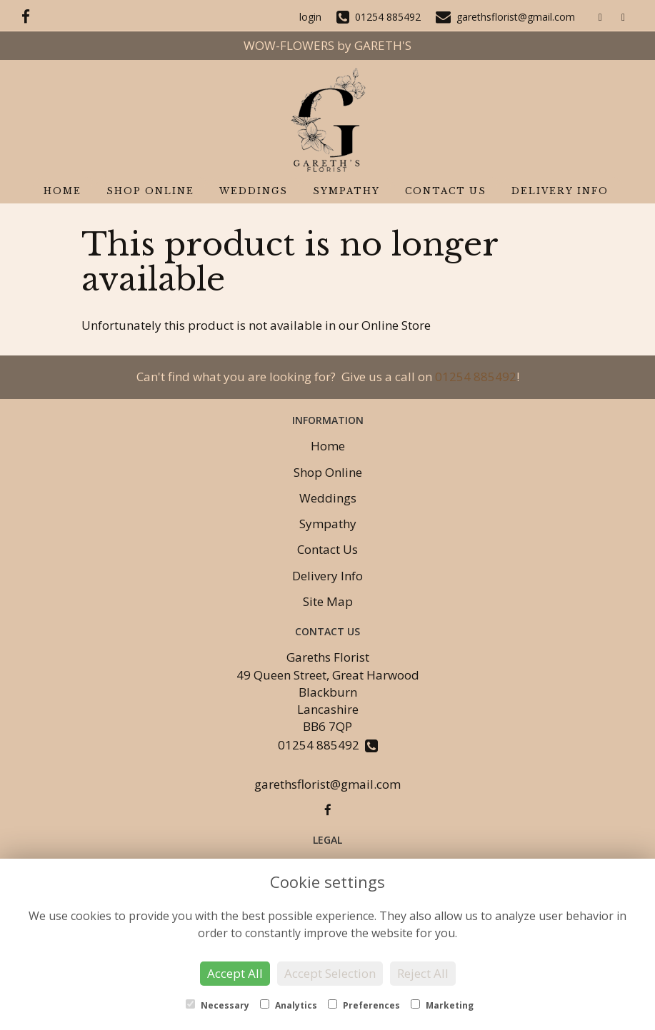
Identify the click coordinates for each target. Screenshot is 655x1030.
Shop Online (150, 191)
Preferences (364, 1005)
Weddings (253, 191)
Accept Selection (330, 973)
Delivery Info (560, 191)
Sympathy (346, 191)
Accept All (235, 973)
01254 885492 (475, 376)
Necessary (217, 1005)
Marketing (442, 1005)
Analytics (288, 1005)
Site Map (328, 601)
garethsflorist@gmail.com (327, 784)
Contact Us (445, 191)
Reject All (423, 973)
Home (62, 191)
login (310, 17)
